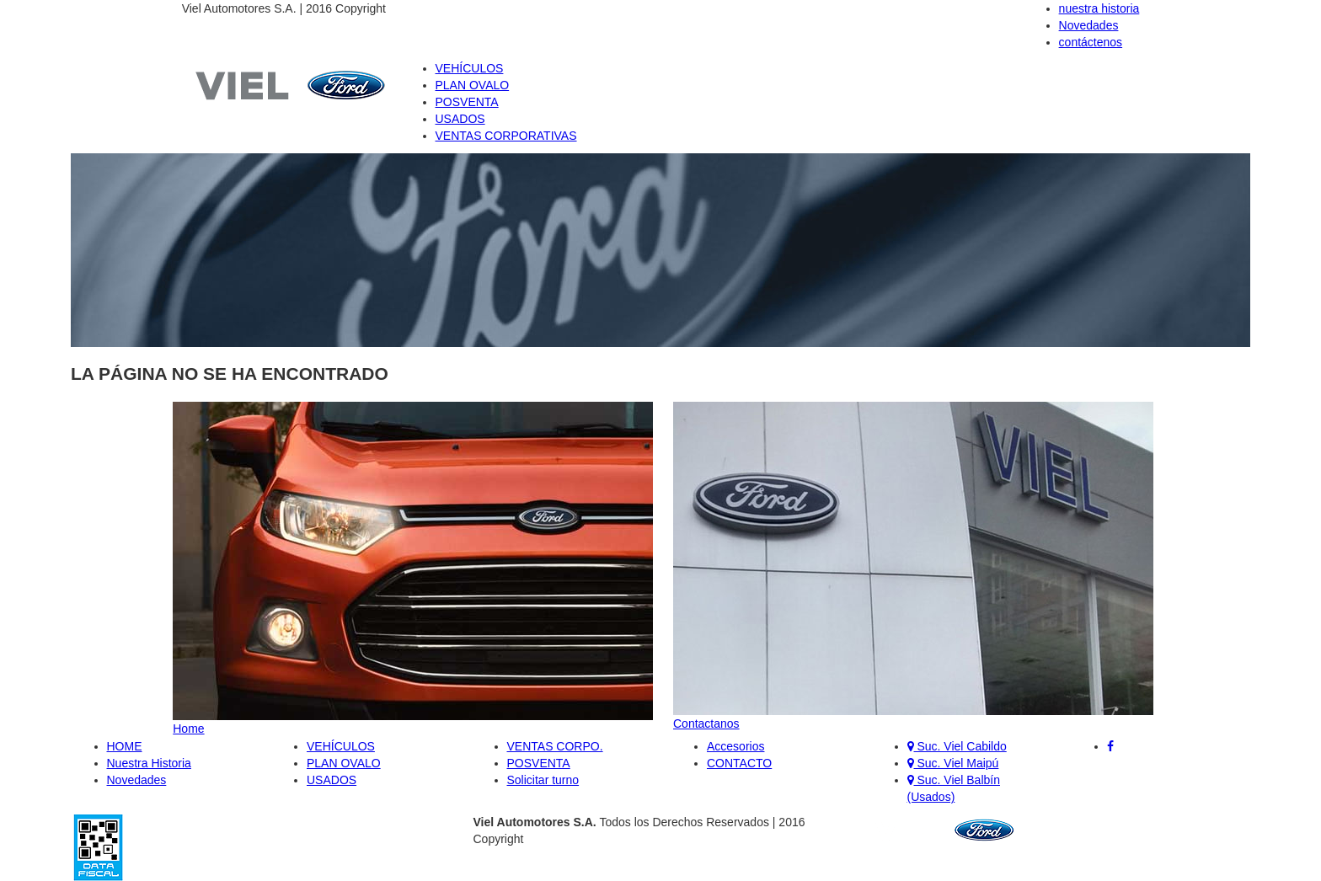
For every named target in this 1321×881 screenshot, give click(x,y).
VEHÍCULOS (470, 68)
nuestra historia (1099, 8)
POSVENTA (467, 102)
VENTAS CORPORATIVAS (506, 135)
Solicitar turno (543, 780)
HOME (124, 746)
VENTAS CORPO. (555, 746)
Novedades (1089, 25)
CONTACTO (739, 763)
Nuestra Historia (149, 763)
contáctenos (1091, 42)
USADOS (460, 118)
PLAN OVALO (473, 85)
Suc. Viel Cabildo (957, 746)
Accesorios (735, 746)
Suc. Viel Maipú (953, 763)
